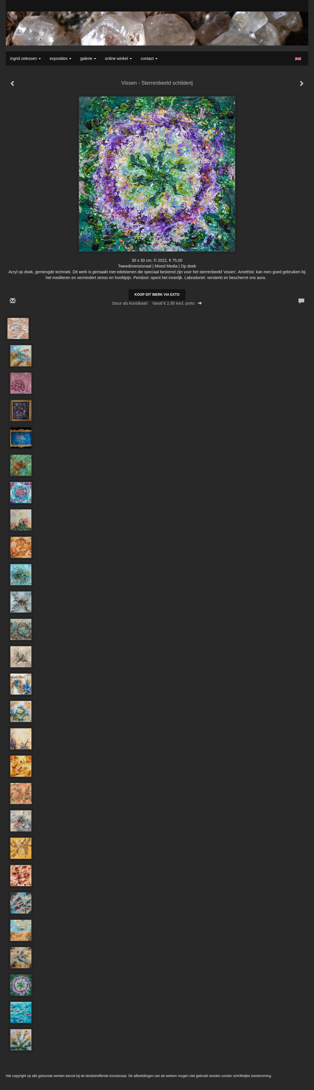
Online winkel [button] (118, 58)
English (298, 58)
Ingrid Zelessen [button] (25, 58)
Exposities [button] (60, 58)
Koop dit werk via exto (157, 295)
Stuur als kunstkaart (157, 303)
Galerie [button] (88, 58)
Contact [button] (149, 58)
